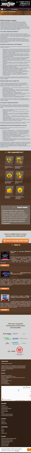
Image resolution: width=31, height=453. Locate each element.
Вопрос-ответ (3, 422)
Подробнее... (5, 265)
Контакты (3, 420)
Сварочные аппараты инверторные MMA (8, 438)
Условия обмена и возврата (6, 408)
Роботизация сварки (5, 444)
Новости (2, 430)
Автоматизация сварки (5, 442)
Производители (4, 433)
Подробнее (17, 450)
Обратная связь (4, 423)
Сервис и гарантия (4, 411)
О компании (3, 405)
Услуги (2, 428)
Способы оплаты (4, 409)
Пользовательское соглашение (7, 415)
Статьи (2, 431)
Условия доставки (4, 406)
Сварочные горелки (4, 445)
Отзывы (2, 412)
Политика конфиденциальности (7, 414)
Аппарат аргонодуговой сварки (7, 441)
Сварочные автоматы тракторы (7, 439)
